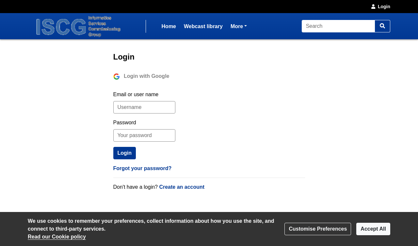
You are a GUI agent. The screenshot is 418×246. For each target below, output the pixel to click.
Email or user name (136, 94)
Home (169, 26)
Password (124, 122)
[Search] (338, 26)
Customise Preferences (318, 229)
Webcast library (203, 26)
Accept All (373, 229)
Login (380, 6)
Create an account (181, 187)
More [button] (239, 25)
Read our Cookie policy (57, 236)
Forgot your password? (142, 168)
